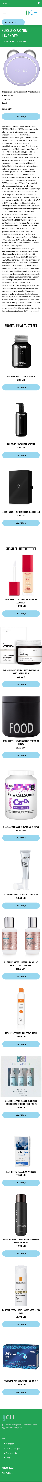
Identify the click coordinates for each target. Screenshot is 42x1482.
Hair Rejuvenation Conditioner (21, 444)
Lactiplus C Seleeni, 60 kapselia (21, 1171)
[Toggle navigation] (5, 13)
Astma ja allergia (13, 1448)
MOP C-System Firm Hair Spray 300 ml (21, 1033)
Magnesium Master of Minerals (21, 376)
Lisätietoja (21, 116)
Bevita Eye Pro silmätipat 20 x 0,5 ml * (21, 1381)
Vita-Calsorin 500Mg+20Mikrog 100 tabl (21, 826)
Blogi (8, 1457)
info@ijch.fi (6, 3)
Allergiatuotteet (13, 22)
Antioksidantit (34, 92)
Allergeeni (10, 1444)
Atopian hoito (11, 1453)
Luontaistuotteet (20, 92)
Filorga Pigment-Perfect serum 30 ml (21, 894)
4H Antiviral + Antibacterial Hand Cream (21, 512)
